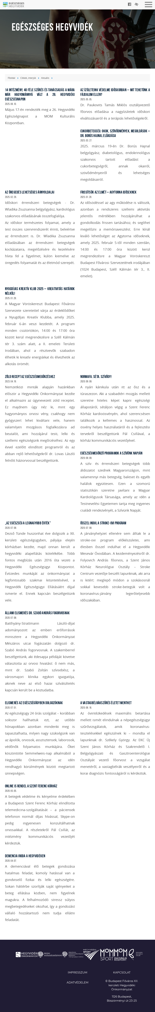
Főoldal (11, 77)
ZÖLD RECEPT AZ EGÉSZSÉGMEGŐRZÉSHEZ (30, 376)
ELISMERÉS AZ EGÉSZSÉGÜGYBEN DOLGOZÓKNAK (34, 703)
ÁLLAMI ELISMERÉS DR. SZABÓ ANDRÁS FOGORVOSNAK (37, 613)
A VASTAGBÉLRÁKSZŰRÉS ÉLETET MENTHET (106, 703)
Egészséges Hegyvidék (16, 5)
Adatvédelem (77, 982)
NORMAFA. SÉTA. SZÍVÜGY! (95, 376)
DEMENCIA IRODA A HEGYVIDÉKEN (25, 856)
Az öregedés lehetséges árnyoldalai (29, 192)
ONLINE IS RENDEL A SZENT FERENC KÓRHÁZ (31, 786)
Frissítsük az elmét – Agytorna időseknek (108, 192)
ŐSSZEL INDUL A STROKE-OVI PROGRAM (103, 523)
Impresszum (77, 972)
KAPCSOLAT (122, 972)
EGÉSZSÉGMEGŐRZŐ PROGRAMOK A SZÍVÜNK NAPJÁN (111, 453)
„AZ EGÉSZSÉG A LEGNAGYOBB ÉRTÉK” (28, 523)
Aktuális (45, 77)
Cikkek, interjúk (28, 77)
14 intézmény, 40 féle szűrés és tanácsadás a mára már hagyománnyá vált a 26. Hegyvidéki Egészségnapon (40, 94)
